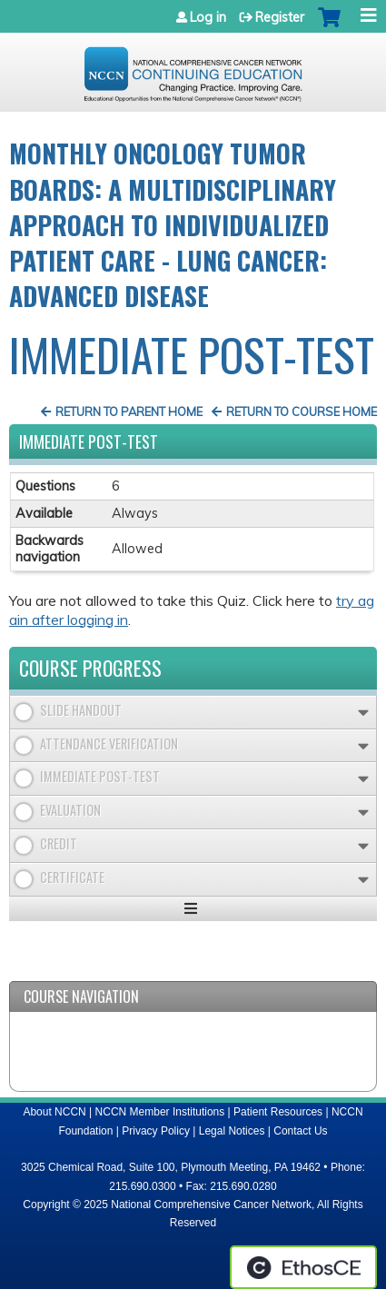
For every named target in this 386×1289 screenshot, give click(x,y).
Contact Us (300, 1131)
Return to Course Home (301, 411)
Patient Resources (277, 1112)
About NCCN (54, 1112)
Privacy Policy (156, 1131)
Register (279, 17)
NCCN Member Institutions (160, 1112)
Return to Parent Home (129, 411)
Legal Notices (232, 1131)
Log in (208, 17)
